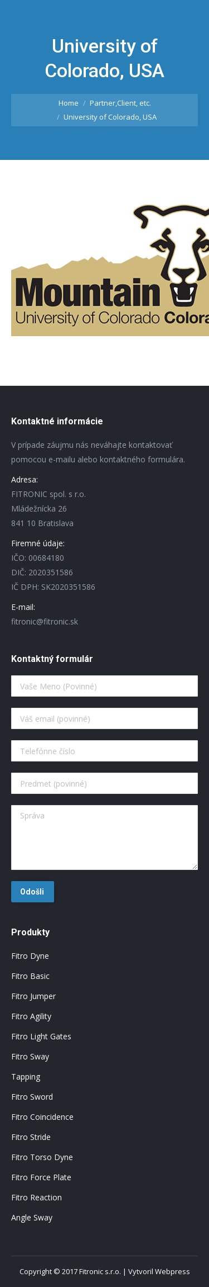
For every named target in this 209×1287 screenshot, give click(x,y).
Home (69, 103)
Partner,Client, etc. (120, 103)
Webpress (172, 1271)
